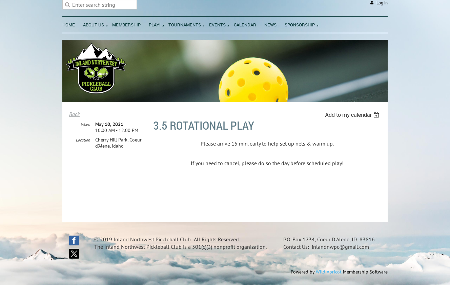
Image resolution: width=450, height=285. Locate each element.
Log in (382, 3)
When (85, 124)
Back (74, 114)
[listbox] (353, 115)
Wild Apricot (329, 272)
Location (83, 139)
